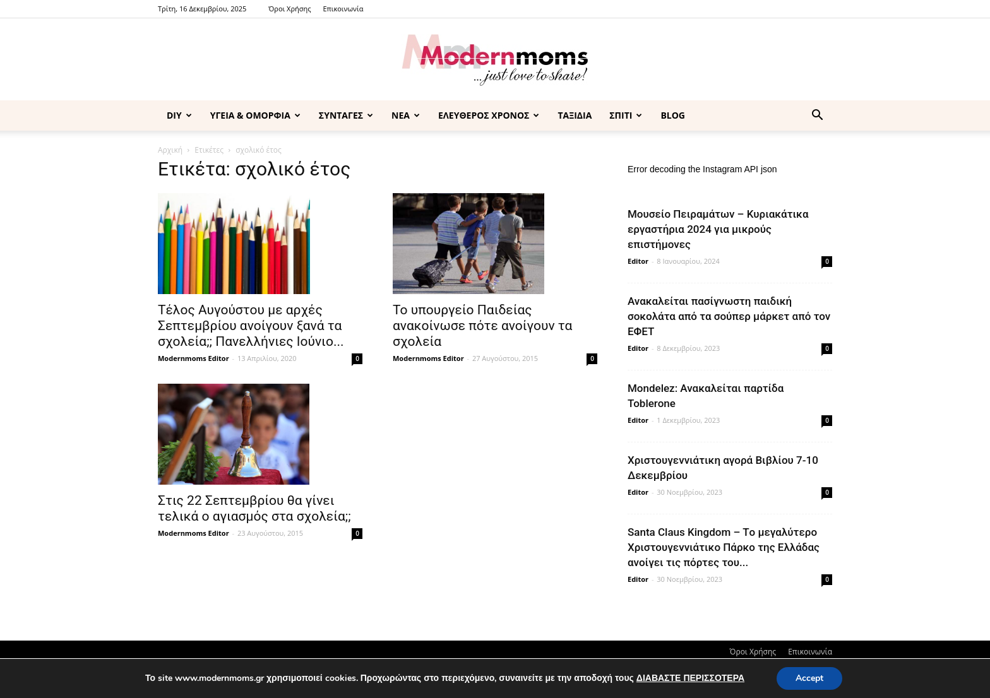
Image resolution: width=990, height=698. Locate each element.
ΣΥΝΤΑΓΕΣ (346, 115)
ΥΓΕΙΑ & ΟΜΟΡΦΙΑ (255, 115)
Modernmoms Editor (193, 358)
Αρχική (170, 150)
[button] (817, 116)
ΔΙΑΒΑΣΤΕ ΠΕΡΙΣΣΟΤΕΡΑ (690, 678)
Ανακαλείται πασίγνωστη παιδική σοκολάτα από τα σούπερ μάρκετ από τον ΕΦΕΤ (729, 316)
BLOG (672, 115)
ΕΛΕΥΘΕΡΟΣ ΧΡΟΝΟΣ (488, 115)
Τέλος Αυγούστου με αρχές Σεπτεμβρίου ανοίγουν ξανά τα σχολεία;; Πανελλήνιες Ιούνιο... (251, 325)
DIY (179, 115)
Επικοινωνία (343, 8)
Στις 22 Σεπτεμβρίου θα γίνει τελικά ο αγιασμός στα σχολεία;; (254, 508)
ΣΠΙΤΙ (625, 115)
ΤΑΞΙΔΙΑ (575, 115)
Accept (809, 678)
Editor (638, 261)
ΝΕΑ (405, 115)
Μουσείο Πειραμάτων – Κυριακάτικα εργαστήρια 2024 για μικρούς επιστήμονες (718, 229)
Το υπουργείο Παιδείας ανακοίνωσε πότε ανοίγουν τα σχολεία (482, 325)
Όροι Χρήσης (289, 8)
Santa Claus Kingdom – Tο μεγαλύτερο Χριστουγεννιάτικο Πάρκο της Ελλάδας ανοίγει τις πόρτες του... (724, 547)
